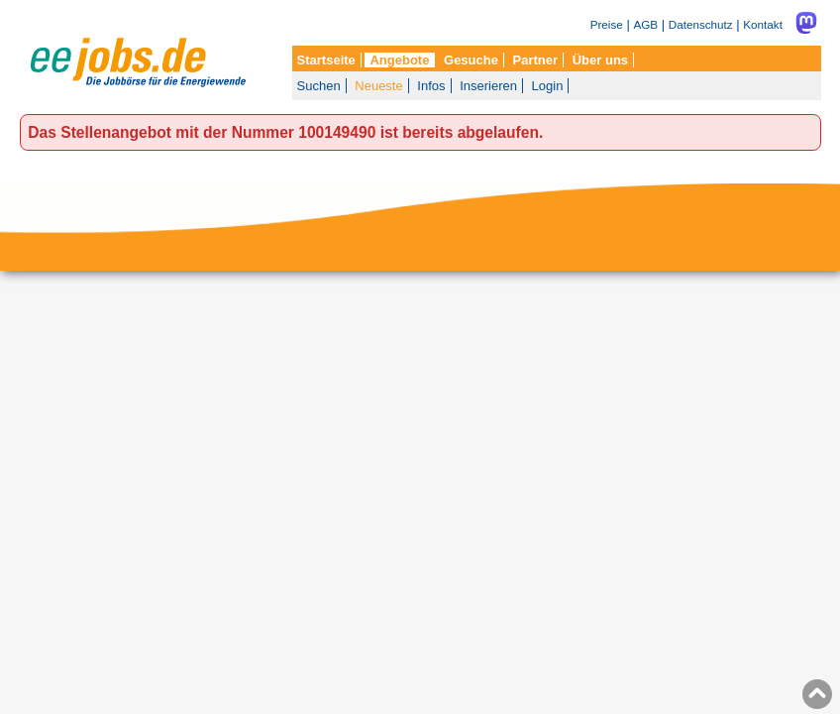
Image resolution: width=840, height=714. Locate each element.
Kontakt (763, 24)
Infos (431, 85)
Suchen (319, 85)
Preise (606, 24)
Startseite (326, 60)
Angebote (399, 60)
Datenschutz (701, 24)
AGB (645, 24)
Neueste (378, 85)
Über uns (600, 60)
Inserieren (488, 85)
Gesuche (471, 60)
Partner (536, 60)
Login (548, 85)
